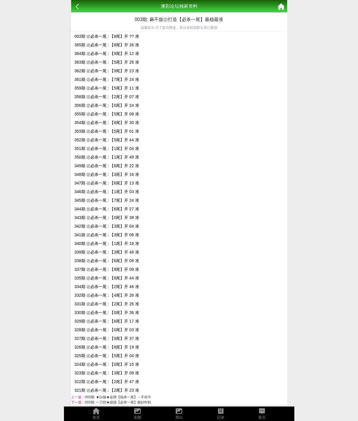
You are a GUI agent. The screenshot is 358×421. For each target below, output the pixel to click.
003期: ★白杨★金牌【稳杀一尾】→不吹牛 (118, 397)
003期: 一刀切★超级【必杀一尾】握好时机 (118, 402)
